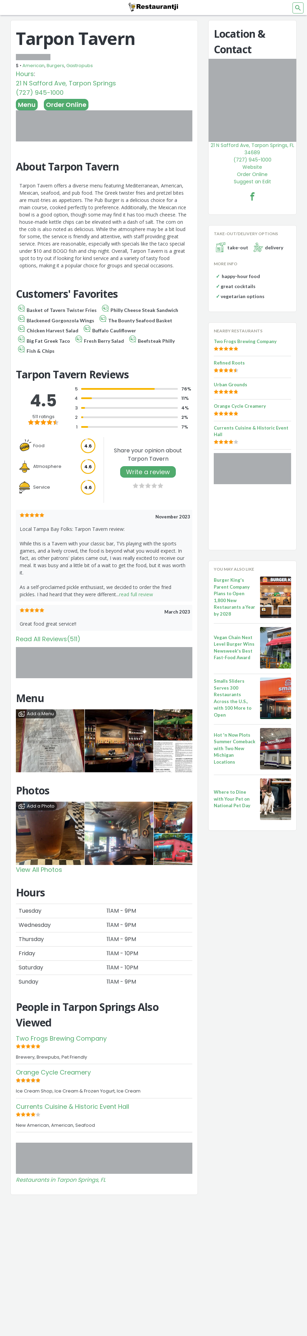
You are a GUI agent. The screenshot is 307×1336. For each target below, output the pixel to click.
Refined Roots (229, 363)
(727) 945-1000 (40, 92)
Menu (27, 104)
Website (252, 167)
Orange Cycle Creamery (53, 1072)
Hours (25, 74)
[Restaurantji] (153, 6)
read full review (136, 594)
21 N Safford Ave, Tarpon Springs (66, 83)
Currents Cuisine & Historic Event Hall (72, 1106)
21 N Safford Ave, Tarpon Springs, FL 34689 (252, 149)
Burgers (55, 65)
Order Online (66, 104)
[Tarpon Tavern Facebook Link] (252, 196)
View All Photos (39, 869)
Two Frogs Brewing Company (61, 1038)
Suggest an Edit (252, 181)
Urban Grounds (230, 384)
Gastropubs (79, 65)
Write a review (148, 472)
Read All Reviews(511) (48, 639)
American (33, 65)
